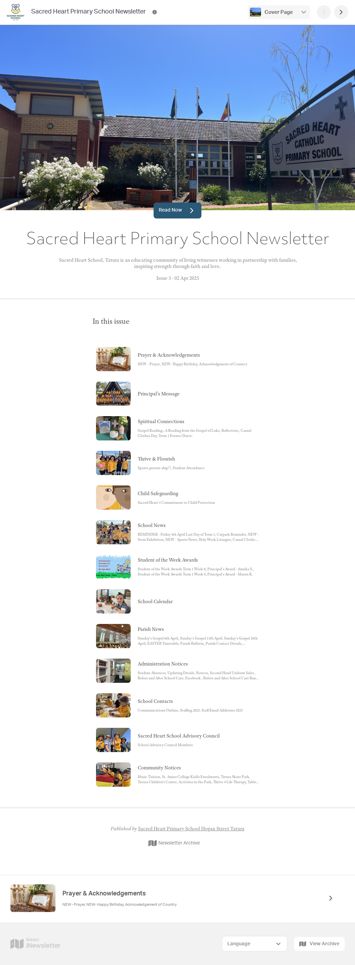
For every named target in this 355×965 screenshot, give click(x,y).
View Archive (319, 943)
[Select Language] (254, 943)
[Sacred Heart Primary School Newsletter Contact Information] (154, 12)
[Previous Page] (324, 12)
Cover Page (279, 12)
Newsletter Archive (174, 843)
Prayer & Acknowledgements (104, 894)
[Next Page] (341, 12)
